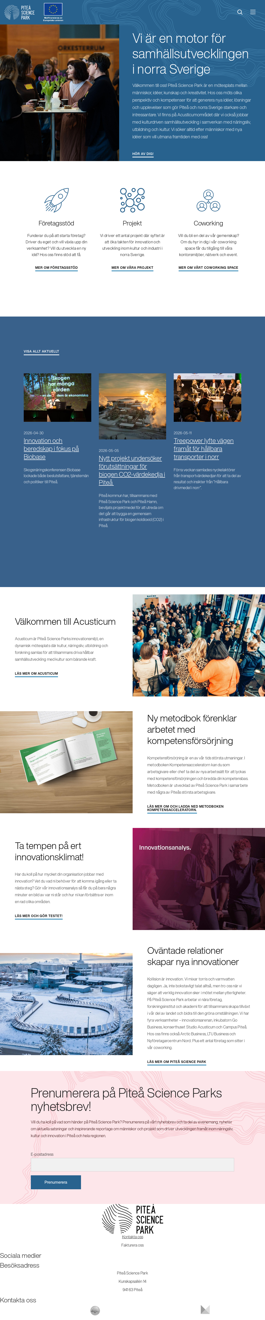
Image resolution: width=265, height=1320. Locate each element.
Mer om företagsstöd (56, 267)
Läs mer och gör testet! (39, 916)
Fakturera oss (132, 1245)
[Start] (19, 12)
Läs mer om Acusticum (36, 673)
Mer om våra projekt (132, 267)
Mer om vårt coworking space (208, 267)
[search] (239, 12)
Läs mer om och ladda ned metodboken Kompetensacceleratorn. (185, 808)
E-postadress (42, 1154)
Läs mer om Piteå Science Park (176, 1061)
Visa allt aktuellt (41, 351)
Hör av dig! (143, 153)
